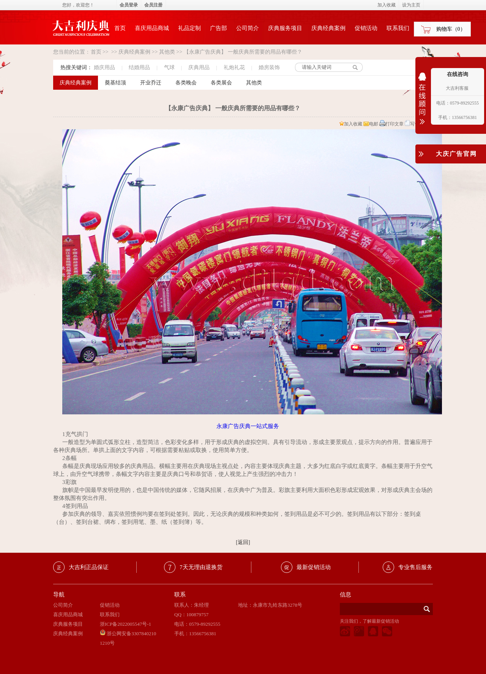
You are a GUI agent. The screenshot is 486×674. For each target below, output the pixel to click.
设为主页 (411, 5)
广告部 (218, 28)
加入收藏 (350, 124)
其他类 (167, 52)
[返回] (243, 542)
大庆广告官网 (456, 154)
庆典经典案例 (328, 28)
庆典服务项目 (285, 28)
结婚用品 (139, 67)
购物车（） (450, 29)
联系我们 (398, 28)
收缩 (422, 103)
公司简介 (247, 28)
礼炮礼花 (234, 67)
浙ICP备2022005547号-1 (125, 624)
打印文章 (391, 124)
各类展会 (221, 83)
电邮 (370, 124)
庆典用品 (199, 67)
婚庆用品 (104, 67)
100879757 (197, 614)
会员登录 (129, 5)
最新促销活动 (314, 567)
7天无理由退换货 (201, 567)
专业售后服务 (415, 567)
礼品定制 (189, 28)
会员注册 (153, 5)
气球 (169, 67)
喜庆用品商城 (152, 28)
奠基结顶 (115, 83)
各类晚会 (186, 83)
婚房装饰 (269, 67)
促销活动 (366, 28)
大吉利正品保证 (89, 567)
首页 (120, 28)
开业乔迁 (150, 83)
